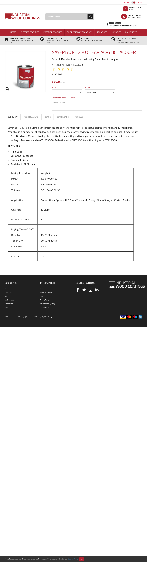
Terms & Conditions (46, 292)
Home (13, 32)
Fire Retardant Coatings (79, 32)
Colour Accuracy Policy (47, 304)
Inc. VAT (126, 2)
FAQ (6, 296)
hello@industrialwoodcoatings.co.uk (124, 25)
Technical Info (31, 116)
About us (7, 289)
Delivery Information (47, 289)
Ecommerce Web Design (34, 317)
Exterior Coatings (52, 32)
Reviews (79, 116)
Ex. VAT (139, 2)
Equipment (131, 32)
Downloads (63, 116)
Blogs (6, 307)
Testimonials (9, 304)
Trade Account (9, 300)
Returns (42, 296)
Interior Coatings (29, 32)
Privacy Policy (44, 300)
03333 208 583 (115, 23)
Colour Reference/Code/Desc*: (63, 97)
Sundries (116, 32)
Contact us (8, 292)
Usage (48, 116)
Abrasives (102, 32)
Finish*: (87, 88)
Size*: (54, 88)
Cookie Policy (44, 307)
